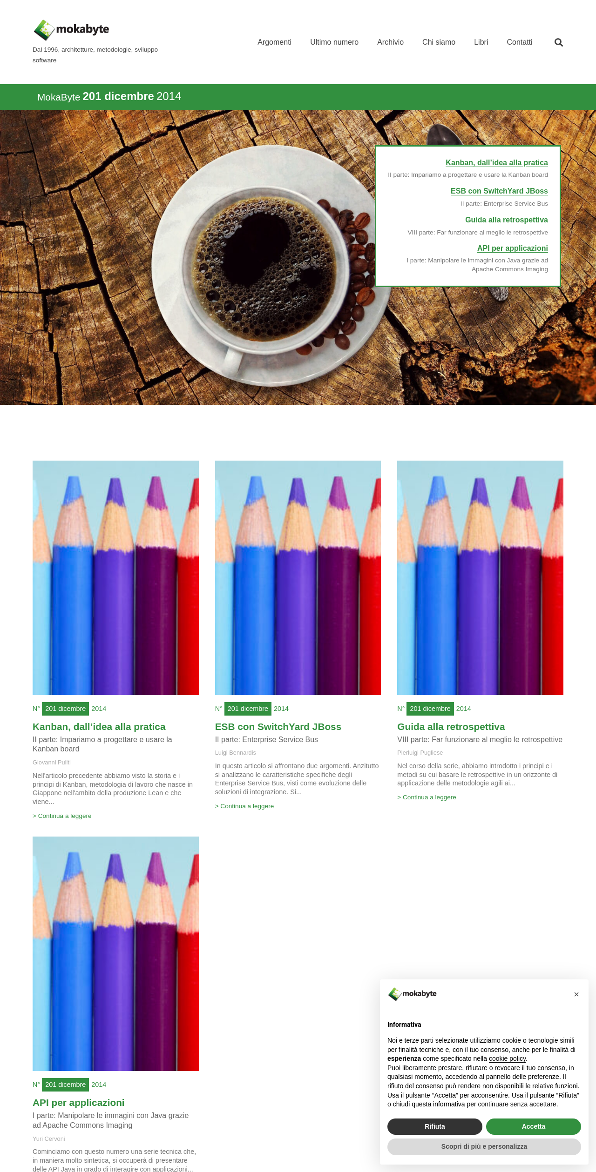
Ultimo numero (334, 42)
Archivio (390, 42)
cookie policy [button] (507, 1058)
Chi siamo (438, 42)
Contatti (519, 42)
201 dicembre (65, 708)
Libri (481, 42)
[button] (559, 42)
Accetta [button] (534, 1126)
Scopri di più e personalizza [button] (484, 1146)
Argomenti (274, 42)
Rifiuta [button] (435, 1126)
